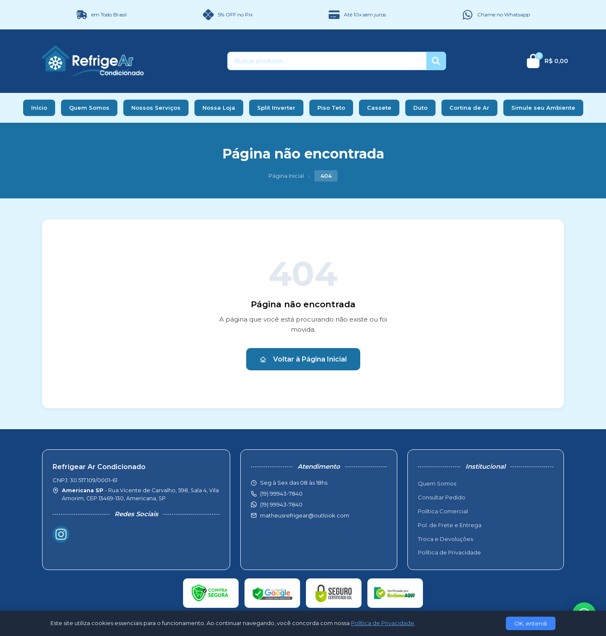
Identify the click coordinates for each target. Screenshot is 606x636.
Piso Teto (331, 107)
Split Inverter (276, 107)
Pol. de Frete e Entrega (449, 525)
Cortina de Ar (469, 107)
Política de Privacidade (449, 552)
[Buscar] (436, 61)
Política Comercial (443, 511)
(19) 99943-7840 (281, 504)
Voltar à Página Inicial (303, 359)
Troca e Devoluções (445, 539)
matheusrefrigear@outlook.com (304, 515)
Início (39, 107)
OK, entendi (530, 623)
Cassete (379, 107)
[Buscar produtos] (327, 61)
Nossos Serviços (156, 107)
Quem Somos (89, 107)
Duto (420, 107)
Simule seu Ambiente (543, 107)
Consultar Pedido (441, 497)
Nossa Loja (218, 107)
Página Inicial (286, 175)
